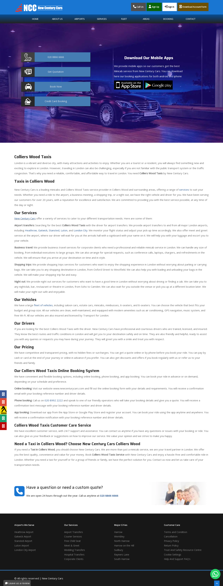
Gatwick (42, 230)
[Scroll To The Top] (217, 583)
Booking (168, 18)
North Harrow (122, 541)
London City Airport (25, 550)
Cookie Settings (172, 554)
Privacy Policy (171, 541)
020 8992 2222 (54, 400)
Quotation (56, 71)
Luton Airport (21, 545)
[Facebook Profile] (3, 394)
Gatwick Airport (22, 536)
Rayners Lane (121, 554)
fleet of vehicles (43, 305)
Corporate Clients (73, 559)
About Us (57, 18)
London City (81, 230)
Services (102, 18)
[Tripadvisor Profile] (3, 418)
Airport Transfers (73, 532)
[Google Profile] (3, 402)
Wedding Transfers (74, 550)
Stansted (54, 230)
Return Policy (171, 545)
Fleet (124, 18)
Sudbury (118, 550)
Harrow (118, 532)
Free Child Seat (72, 541)
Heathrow (31, 230)
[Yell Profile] (3, 410)
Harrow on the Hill (124, 545)
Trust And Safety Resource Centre (183, 550)
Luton (64, 230)
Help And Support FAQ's (177, 559)
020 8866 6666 (109, 495)
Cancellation (170, 536)
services (184, 189)
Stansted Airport (23, 541)
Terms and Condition (175, 532)
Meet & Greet (71, 545)
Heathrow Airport (23, 532)
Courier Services (73, 536)
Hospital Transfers (74, 554)
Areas (146, 18)
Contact (190, 18)
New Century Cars (25, 218)
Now (56, 86)
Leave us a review (17, 583)
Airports (79, 18)
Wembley (119, 536)
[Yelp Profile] (3, 426)
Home (35, 18)
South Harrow (122, 559)
